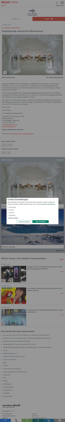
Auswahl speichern (24, 221)
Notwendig (12, 207)
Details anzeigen (13, 218)
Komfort (11, 210)
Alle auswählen (41, 221)
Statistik (11, 212)
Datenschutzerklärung (48, 204)
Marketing (12, 215)
